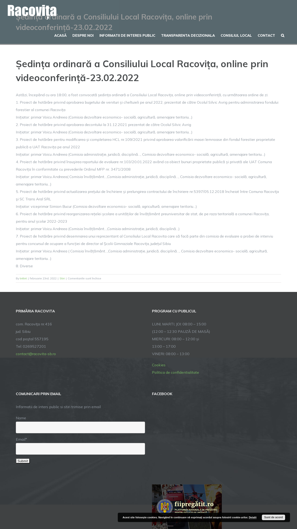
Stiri (62, 278)
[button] (282, 35)
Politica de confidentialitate (175, 372)
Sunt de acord (273, 517)
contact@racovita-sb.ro (36, 353)
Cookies (158, 365)
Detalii (252, 517)
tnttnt (23, 278)
